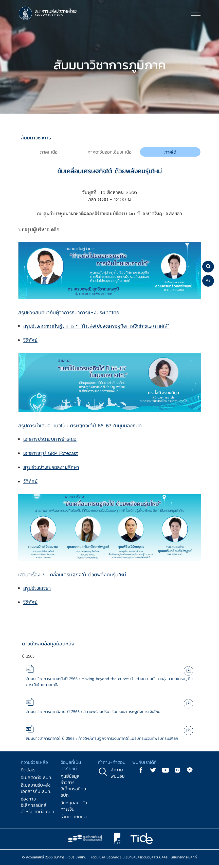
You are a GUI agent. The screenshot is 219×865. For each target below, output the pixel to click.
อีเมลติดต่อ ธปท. (36, 777)
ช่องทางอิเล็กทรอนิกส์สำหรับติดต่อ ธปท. (38, 805)
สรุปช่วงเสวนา (37, 588)
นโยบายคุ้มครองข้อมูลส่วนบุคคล (145, 857)
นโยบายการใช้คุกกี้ (184, 857)
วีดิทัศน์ (30, 340)
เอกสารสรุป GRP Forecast (50, 453)
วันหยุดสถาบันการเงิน (74, 805)
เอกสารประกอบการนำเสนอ (50, 439)
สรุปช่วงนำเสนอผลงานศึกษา (51, 467)
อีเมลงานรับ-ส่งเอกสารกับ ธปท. (36, 788)
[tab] (49, 152)
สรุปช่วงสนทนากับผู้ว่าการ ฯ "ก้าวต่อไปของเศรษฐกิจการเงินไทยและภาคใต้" (96, 326)
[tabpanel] (109, 387)
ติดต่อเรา (29, 769)
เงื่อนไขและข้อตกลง (105, 857)
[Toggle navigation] (196, 14)
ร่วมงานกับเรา (74, 816)
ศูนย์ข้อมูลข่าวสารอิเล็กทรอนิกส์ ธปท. (73, 785)
